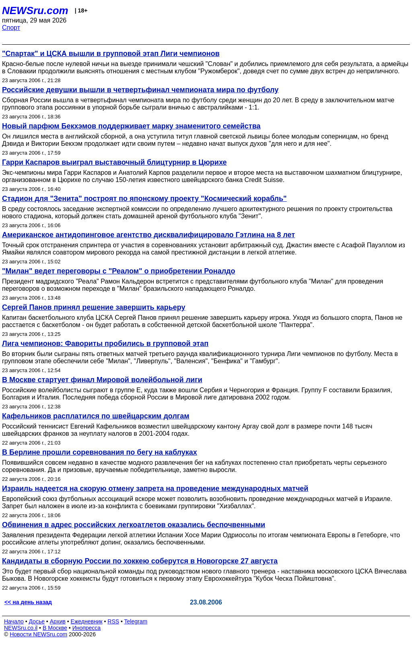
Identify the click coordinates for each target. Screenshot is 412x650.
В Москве (55, 628)
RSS (113, 621)
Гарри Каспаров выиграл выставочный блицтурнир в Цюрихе (114, 162)
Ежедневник (87, 621)
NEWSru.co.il (20, 628)
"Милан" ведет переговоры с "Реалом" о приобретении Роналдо (118, 271)
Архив (58, 621)
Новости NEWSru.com (38, 634)
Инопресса (86, 628)
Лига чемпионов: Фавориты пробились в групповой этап (105, 343)
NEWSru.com (35, 10)
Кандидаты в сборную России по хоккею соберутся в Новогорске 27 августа (140, 561)
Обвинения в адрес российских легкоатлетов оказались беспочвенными (133, 525)
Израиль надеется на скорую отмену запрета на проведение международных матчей (155, 488)
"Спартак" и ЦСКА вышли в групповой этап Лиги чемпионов (111, 54)
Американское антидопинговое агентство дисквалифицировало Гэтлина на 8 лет (148, 235)
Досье (37, 621)
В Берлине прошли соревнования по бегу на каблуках (99, 452)
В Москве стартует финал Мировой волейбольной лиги (102, 380)
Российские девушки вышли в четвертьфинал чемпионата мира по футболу (140, 90)
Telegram (136, 621)
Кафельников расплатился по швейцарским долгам (96, 416)
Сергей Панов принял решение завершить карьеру (93, 307)
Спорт (11, 27)
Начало (14, 621)
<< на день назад (28, 602)
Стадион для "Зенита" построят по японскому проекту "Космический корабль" (144, 199)
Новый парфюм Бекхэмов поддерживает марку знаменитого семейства (131, 126)
